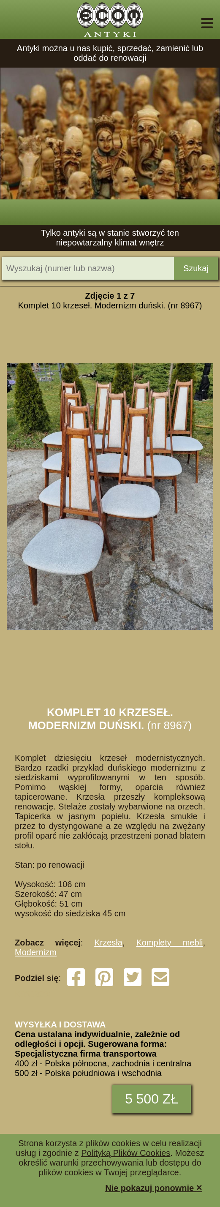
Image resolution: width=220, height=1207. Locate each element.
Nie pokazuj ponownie (153, 1187)
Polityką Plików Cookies (125, 1153)
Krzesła (108, 942)
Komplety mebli (169, 942)
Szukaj (196, 268)
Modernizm (36, 952)
